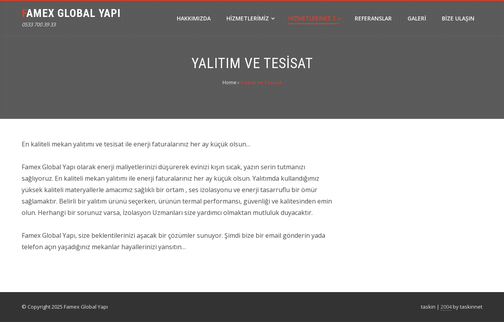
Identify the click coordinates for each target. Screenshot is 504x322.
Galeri (417, 18)
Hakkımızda (194, 18)
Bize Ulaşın (458, 18)
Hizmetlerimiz (250, 18)
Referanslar (373, 18)
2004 (446, 306)
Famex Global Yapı (71, 13)
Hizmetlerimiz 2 (314, 18)
